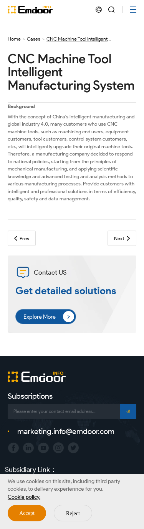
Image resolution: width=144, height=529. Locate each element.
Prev (21, 238)
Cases (33, 39)
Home (14, 39)
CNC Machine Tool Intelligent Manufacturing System (77, 39)
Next (122, 238)
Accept (27, 513)
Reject (73, 513)
